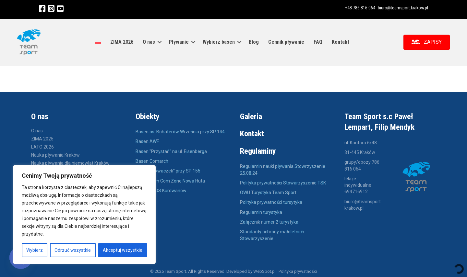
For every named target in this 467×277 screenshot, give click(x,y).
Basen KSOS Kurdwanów (161, 189)
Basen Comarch (152, 160)
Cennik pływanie (286, 42)
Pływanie (179, 42)
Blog (254, 42)
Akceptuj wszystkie (122, 250)
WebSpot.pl (264, 270)
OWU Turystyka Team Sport (268, 191)
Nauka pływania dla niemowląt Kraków (70, 162)
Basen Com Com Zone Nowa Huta (170, 180)
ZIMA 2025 (42, 138)
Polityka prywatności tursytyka (271, 201)
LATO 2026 (42, 146)
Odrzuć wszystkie (72, 250)
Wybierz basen (219, 42)
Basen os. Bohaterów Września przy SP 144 (180, 130)
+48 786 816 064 (360, 7)
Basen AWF (148, 140)
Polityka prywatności (298, 270)
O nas (149, 42)
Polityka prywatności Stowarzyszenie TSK (283, 181)
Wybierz (34, 250)
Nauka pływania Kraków (55, 154)
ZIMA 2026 (121, 42)
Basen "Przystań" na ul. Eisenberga (171, 150)
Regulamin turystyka (261, 211)
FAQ (318, 42)
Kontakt (340, 42)
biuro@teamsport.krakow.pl (403, 7)
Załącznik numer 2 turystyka (269, 221)
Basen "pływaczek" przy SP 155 (168, 169)
